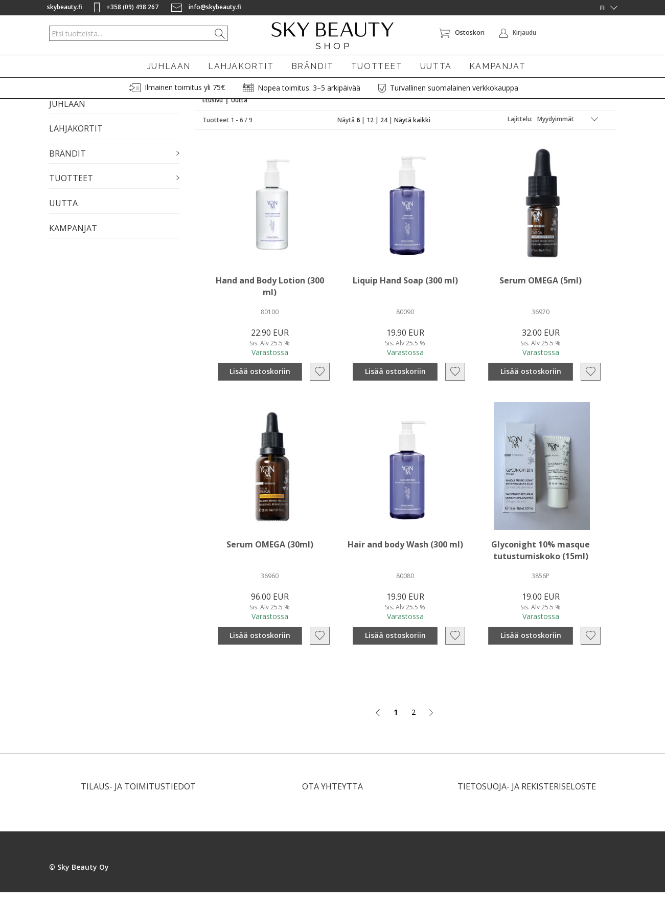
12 (370, 129)
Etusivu (212, 109)
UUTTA (436, 66)
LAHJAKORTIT (241, 66)
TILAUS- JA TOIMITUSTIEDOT (138, 796)
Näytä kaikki (412, 129)
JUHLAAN (169, 66)
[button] (114, 163)
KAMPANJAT (497, 66)
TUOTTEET (377, 66)
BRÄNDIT (312, 66)
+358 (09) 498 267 (127, 7)
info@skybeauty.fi (206, 7)
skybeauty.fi (64, 7)
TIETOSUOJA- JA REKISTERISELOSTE (526, 796)
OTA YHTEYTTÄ (332, 796)
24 (383, 129)
